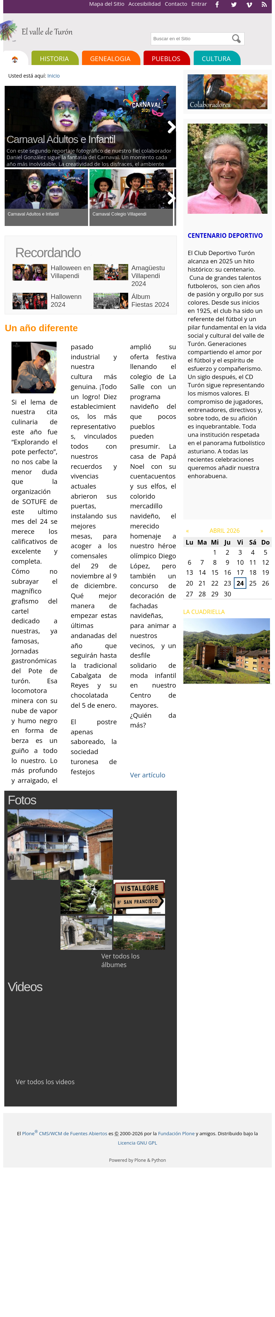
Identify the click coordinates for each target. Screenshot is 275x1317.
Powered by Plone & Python (137, 1160)
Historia (54, 58)
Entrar (199, 3)
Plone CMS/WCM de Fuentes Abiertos (64, 1133)
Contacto (176, 3)
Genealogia (110, 58)
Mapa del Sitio (106, 3)
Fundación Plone (176, 1133)
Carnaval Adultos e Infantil (60, 139)
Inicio (53, 75)
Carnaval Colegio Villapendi (119, 214)
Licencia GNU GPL (137, 1143)
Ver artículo (147, 774)
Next (169, 126)
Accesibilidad (145, 3)
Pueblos (166, 58)
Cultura (216, 58)
